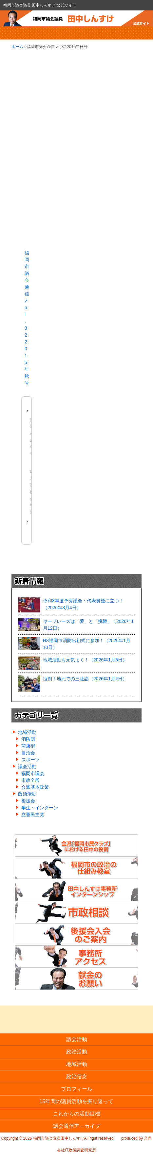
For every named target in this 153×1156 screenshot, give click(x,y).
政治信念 (76, 1076)
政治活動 (27, 794)
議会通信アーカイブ (76, 1126)
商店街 (28, 746)
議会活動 (27, 766)
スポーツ (30, 759)
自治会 (28, 752)
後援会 (28, 800)
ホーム (17, 46)
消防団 (28, 739)
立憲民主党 (32, 814)
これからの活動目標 (76, 1113)
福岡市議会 (32, 773)
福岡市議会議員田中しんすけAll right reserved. (73, 1138)
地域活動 (27, 732)
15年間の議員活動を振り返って (77, 1101)
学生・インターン (39, 807)
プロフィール (76, 1089)
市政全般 (30, 780)
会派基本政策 (35, 787)
